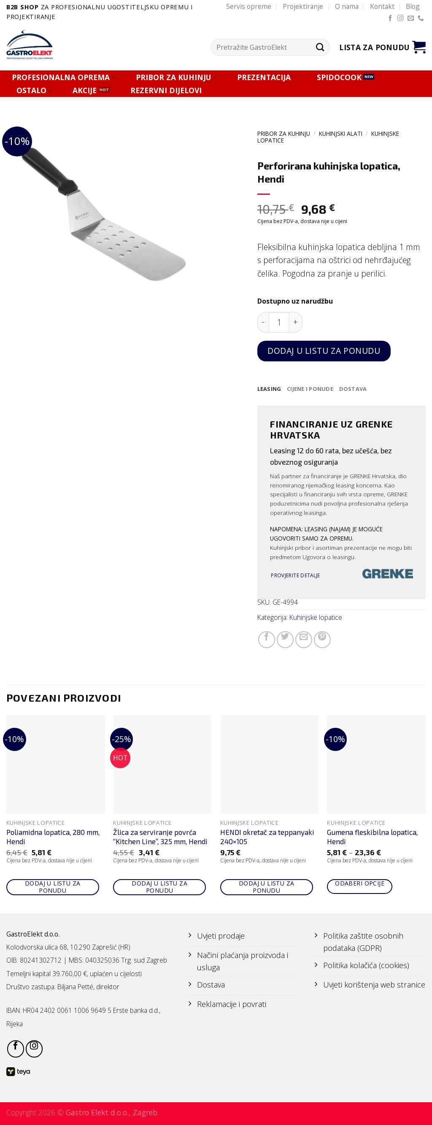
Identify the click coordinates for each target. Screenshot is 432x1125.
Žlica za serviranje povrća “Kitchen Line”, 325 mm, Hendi (160, 837)
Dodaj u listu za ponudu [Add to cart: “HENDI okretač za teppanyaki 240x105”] (266, 887)
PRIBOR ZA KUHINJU (176, 77)
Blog (413, 6)
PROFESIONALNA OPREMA (63, 77)
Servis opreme (248, 6)
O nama (347, 6)
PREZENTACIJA (266, 77)
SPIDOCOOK (339, 77)
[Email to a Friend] (303, 640)
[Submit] (320, 47)
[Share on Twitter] (285, 640)
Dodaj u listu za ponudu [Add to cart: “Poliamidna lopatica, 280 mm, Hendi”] (53, 887)
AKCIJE (85, 90)
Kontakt (382, 6)
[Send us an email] (411, 18)
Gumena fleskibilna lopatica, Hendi (372, 837)
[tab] (269, 389)
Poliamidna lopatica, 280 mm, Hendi (53, 837)
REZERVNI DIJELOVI (166, 90)
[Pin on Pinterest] (322, 640)
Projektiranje (303, 6)
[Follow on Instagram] (400, 18)
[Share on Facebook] (266, 640)
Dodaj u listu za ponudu (323, 350)
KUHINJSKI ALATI (340, 133)
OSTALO (34, 90)
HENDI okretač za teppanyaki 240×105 (267, 837)
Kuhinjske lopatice (315, 617)
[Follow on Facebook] (390, 18)
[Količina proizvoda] (279, 322)
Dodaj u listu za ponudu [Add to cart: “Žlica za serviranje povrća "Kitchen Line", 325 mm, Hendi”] (159, 887)
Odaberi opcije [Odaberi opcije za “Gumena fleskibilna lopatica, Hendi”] (359, 884)
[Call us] (421, 18)
